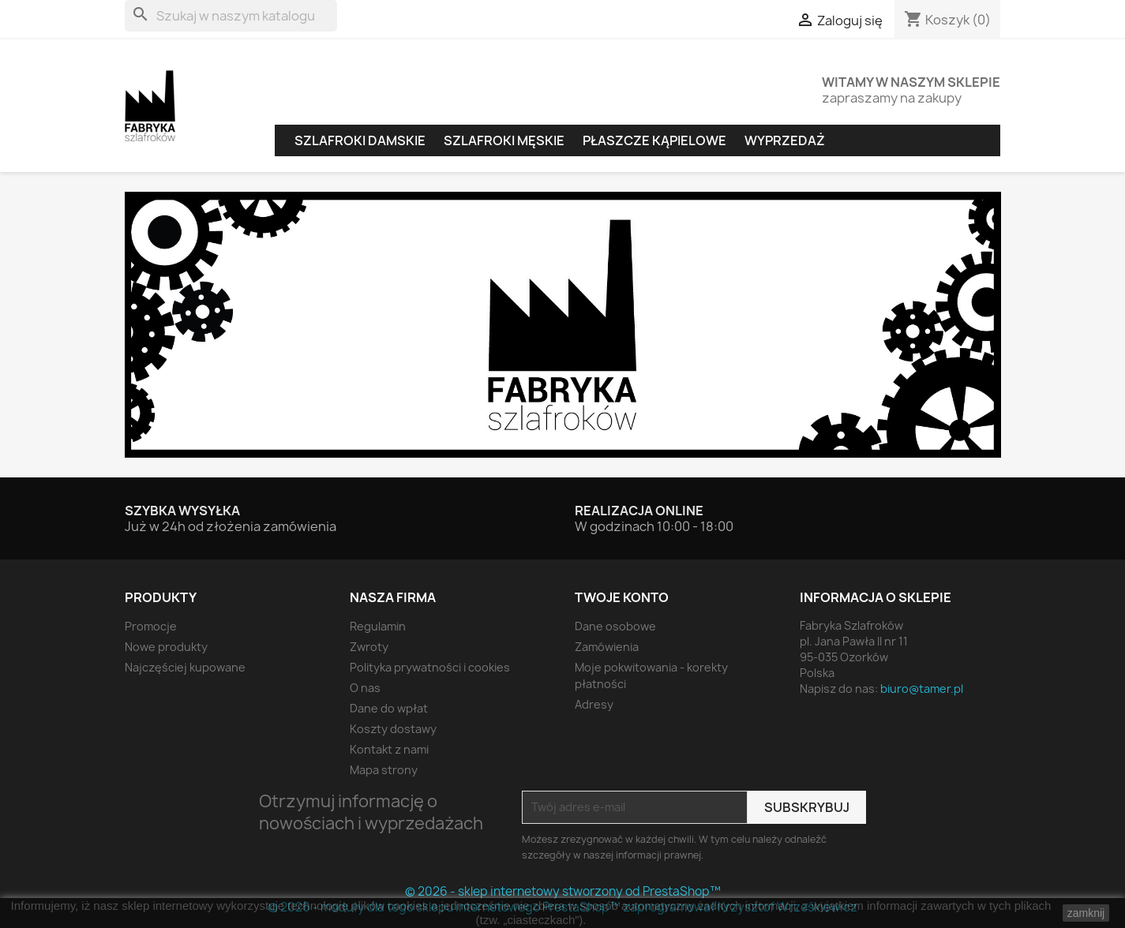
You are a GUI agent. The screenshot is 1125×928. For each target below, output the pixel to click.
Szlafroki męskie (504, 140)
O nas (365, 687)
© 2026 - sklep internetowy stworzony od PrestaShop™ (563, 891)
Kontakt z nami (389, 749)
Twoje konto (622, 597)
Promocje (151, 626)
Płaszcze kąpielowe (654, 140)
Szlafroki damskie (360, 140)
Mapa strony (384, 769)
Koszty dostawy (393, 728)
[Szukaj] (231, 16)
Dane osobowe (615, 626)
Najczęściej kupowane (185, 667)
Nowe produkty (166, 646)
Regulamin (378, 626)
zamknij (1085, 913)
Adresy (594, 704)
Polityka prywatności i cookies (430, 667)
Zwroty (369, 646)
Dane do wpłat (389, 708)
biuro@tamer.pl (921, 688)
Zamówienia (607, 646)
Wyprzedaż (784, 140)
